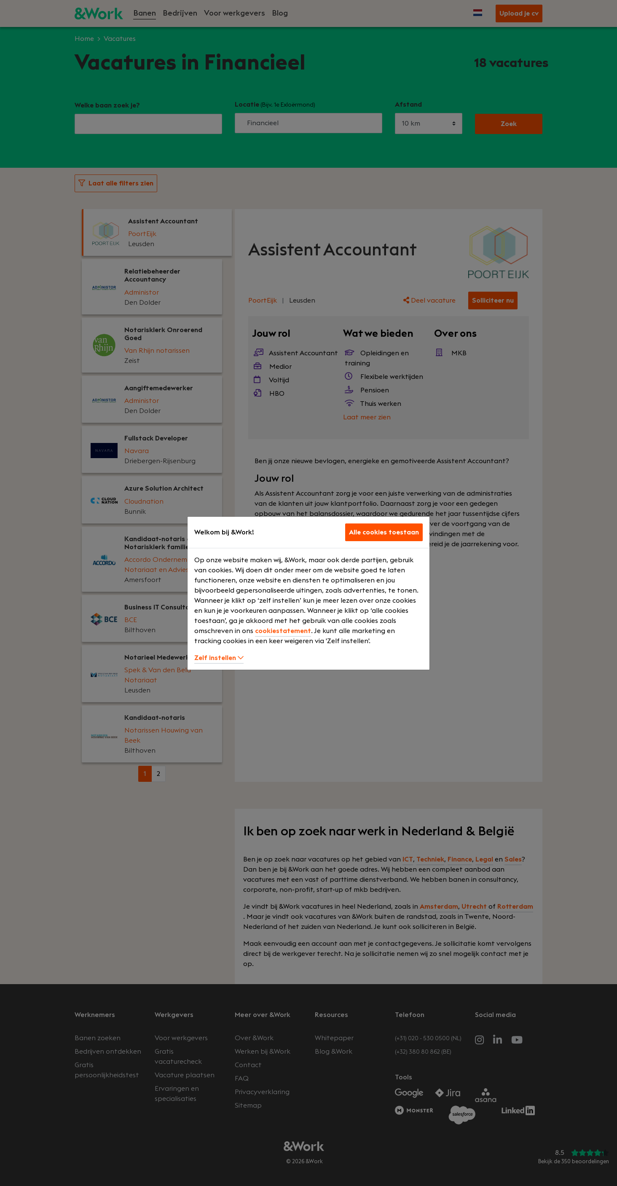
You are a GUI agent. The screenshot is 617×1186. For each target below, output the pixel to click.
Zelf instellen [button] (219, 658)
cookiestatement (283, 631)
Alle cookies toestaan (384, 532)
